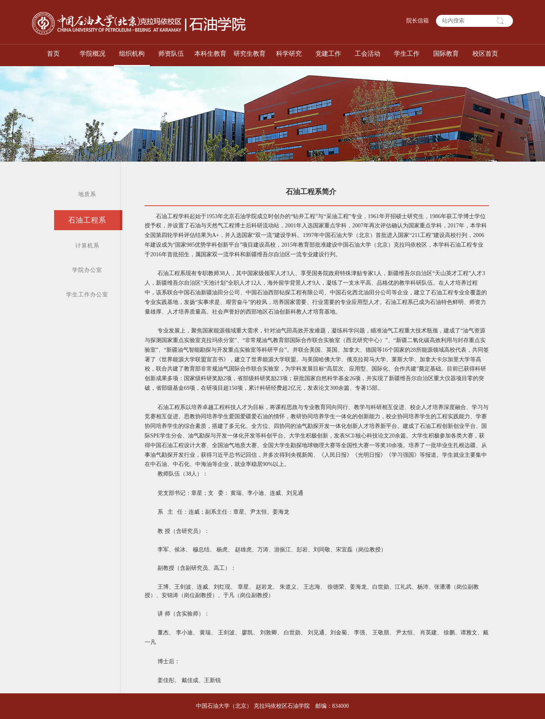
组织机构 (132, 53)
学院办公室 (87, 270)
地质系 (87, 194)
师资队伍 (171, 53)
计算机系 (87, 246)
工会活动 (367, 53)
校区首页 (485, 53)
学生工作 (407, 53)
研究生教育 (250, 53)
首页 (53, 53)
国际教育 (446, 53)
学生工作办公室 (87, 295)
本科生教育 (210, 53)
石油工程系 (87, 220)
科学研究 (289, 53)
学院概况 (92, 53)
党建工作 (328, 53)
